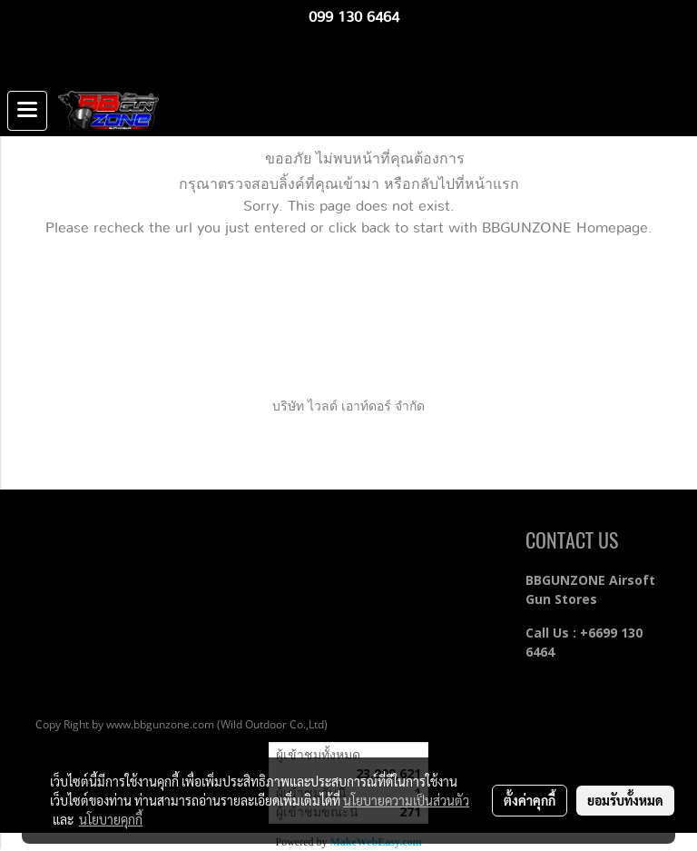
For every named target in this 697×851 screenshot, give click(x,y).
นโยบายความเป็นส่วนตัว (406, 800)
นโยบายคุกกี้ (110, 819)
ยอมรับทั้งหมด (625, 800)
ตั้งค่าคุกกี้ (529, 800)
